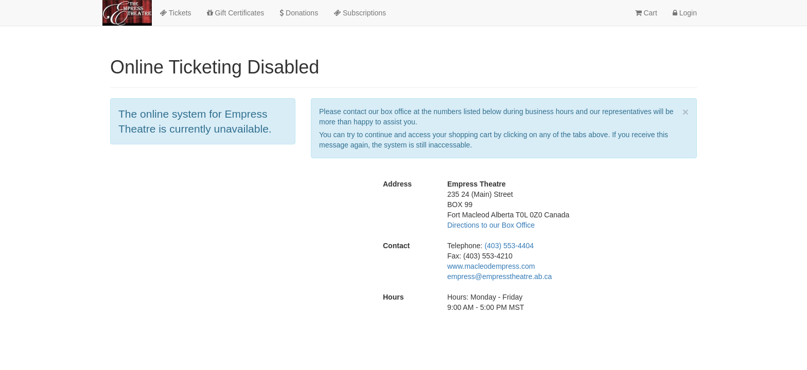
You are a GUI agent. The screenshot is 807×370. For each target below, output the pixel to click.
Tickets (175, 13)
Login (685, 13)
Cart (646, 13)
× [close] (685, 111)
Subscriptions (360, 13)
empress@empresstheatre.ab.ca (499, 276)
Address (397, 184)
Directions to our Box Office (491, 225)
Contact (396, 246)
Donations (298, 13)
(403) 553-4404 (509, 246)
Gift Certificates (236, 13)
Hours (393, 297)
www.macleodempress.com (491, 266)
